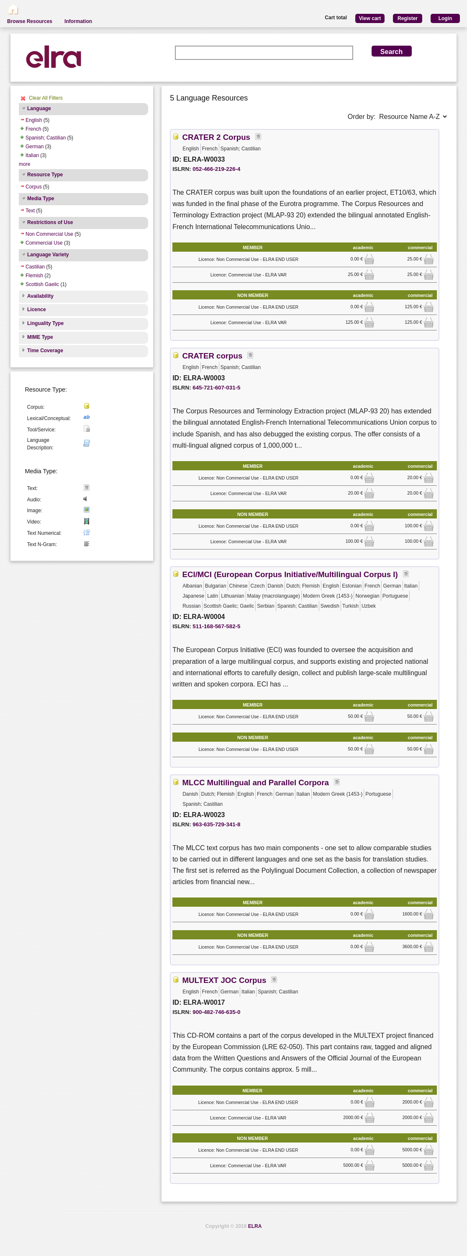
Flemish (34, 276)
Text (30, 211)
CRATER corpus (212, 355)
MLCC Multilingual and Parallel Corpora (255, 782)
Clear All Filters (46, 98)
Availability (40, 296)
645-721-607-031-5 (216, 387)
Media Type (40, 198)
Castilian (35, 267)
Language (39, 108)
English (34, 120)
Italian (32, 155)
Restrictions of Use (50, 222)
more (24, 164)
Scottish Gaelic (42, 284)
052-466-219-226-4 (216, 169)
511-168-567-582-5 (216, 626)
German (35, 147)
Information (78, 21)
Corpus (34, 187)
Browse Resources (29, 21)
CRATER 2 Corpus (216, 137)
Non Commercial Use (49, 234)
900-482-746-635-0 (216, 1012)
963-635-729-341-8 (216, 824)
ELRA (255, 1226)
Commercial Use (44, 243)
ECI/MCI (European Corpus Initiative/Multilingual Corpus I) (290, 574)
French (33, 129)
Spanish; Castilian (46, 138)
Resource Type (45, 175)
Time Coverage (45, 350)
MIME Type (40, 337)
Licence (36, 309)
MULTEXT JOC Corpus (224, 980)
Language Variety (48, 255)
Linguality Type (45, 323)
